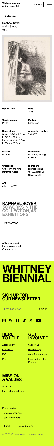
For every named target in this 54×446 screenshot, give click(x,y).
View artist (11, 223)
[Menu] (49, 4)
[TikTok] (24, 320)
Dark (6, 425)
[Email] (19, 308)
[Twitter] (30, 320)
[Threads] (10, 320)
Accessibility (8, 344)
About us (6, 386)
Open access (9, 249)
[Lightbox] (27, 68)
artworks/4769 (9, 186)
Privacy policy (9, 408)
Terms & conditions (12, 413)
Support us (33, 344)
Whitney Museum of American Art (11, 4)
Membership (34, 349)
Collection (10, 16)
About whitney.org (11, 417)
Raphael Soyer (11, 22)
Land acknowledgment (13, 391)
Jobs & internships (37, 354)
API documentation (11, 243)
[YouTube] (38, 320)
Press (5, 359)
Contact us (7, 349)
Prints (5, 123)
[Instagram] (4, 320)
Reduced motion (23, 425)
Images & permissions (13, 246)
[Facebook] (17, 320)
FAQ (4, 354)
